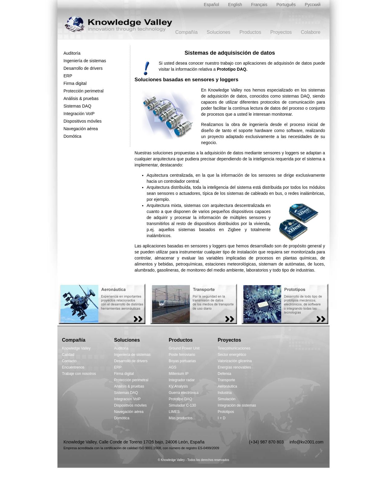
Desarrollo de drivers (82, 68)
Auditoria (121, 348)
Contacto (69, 361)
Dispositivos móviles (82, 121)
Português (286, 4)
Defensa (224, 374)
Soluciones (218, 32)
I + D (222, 418)
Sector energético (232, 355)
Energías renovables (234, 367)
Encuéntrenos (73, 367)
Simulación (227, 399)
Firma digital (74, 83)
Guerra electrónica (184, 393)
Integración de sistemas (237, 405)
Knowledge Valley (76, 348)
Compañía (186, 32)
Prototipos (226, 412)
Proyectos (281, 32)
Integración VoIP (79, 113)
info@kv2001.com (307, 442)
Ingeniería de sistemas (84, 60)
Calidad (68, 355)
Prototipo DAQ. (232, 69)
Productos (250, 32)
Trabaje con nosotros (79, 374)
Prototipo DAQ (180, 399)
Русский (312, 4)
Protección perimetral (83, 91)
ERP (67, 75)
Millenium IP (178, 374)
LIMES (174, 412)
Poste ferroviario (182, 355)
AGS (172, 367)
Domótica (72, 136)
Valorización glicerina (235, 361)
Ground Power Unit (184, 348)
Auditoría (71, 53)
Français (259, 4)
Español (211, 4)
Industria (225, 393)
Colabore (310, 32)
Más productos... (182, 418)
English (235, 4)
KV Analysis (178, 386)
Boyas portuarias (182, 361)
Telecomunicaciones (234, 348)
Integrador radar (182, 380)
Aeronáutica (227, 386)
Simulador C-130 (182, 405)
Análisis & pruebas (81, 98)
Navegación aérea (80, 128)
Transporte (226, 380)
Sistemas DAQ (77, 106)
